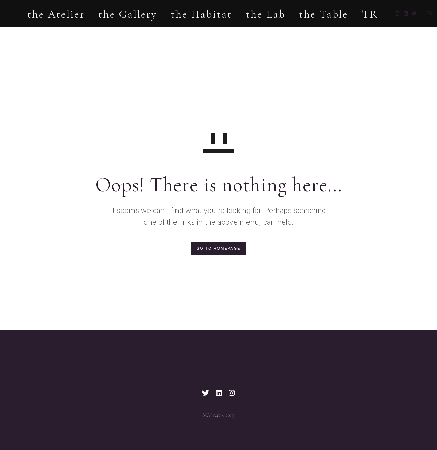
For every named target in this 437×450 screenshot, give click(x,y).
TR (361, 34)
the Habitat (193, 34)
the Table (315, 34)
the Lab (257, 34)
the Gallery (119, 34)
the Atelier (47, 34)
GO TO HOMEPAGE (219, 248)
